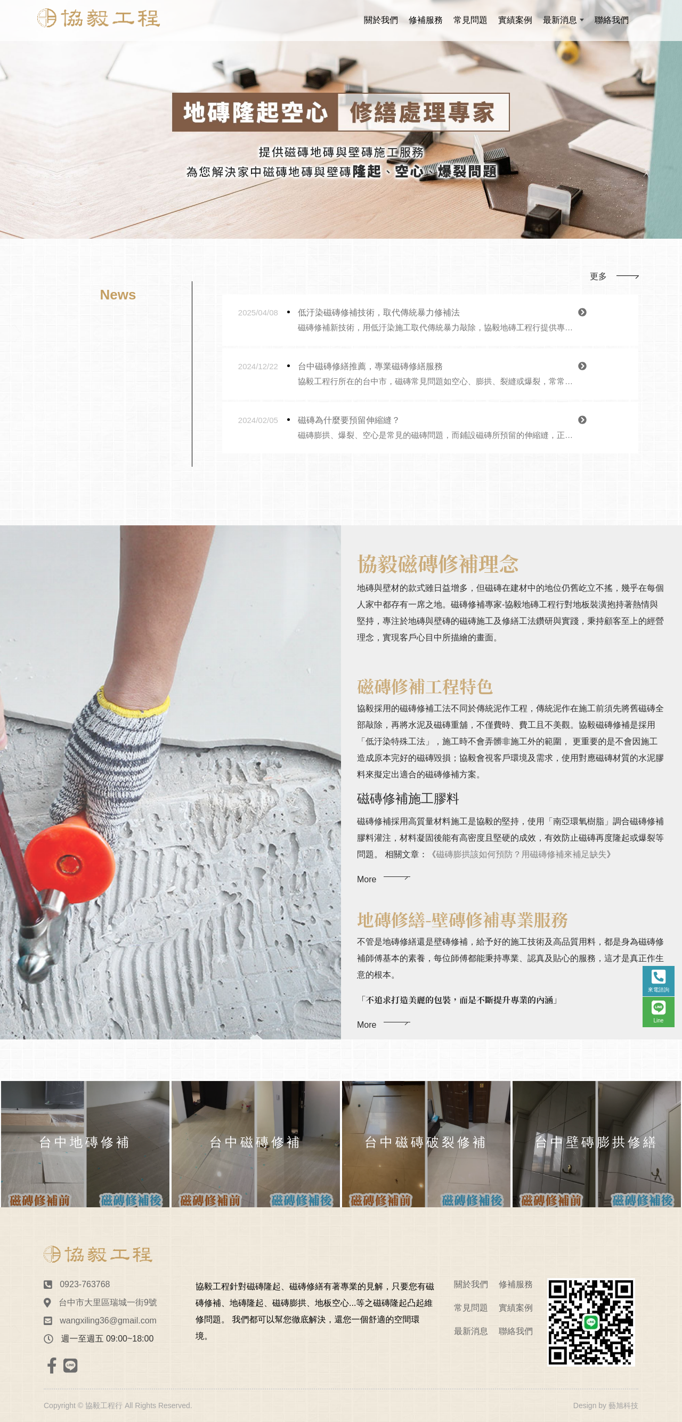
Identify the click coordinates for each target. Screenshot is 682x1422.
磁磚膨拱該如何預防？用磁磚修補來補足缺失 (521, 877)
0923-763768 (85, 1284)
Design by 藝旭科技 (605, 1405)
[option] (341, 119)
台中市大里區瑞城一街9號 (108, 1302)
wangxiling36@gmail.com (108, 1320)
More (366, 902)
